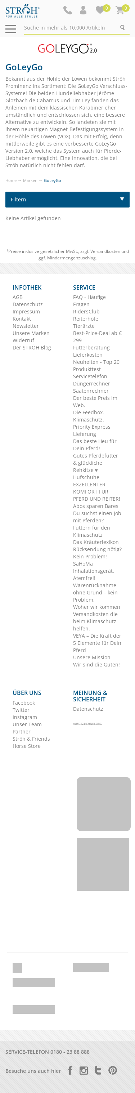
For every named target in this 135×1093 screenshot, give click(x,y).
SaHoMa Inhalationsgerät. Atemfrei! (93, 570)
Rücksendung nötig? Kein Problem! (97, 553)
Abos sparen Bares (95, 506)
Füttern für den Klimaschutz (91, 531)
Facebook (24, 702)
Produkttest (87, 369)
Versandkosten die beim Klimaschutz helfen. (95, 621)
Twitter (21, 709)
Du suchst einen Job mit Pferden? (97, 517)
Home (11, 180)
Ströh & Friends (31, 738)
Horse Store (27, 745)
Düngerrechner (91, 383)
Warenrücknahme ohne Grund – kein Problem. (95, 592)
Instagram (25, 717)
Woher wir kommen (96, 606)
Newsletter (26, 325)
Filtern (67, 199)
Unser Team (27, 724)
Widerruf (23, 340)
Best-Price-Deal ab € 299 (97, 337)
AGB (18, 297)
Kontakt (22, 318)
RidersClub (86, 311)
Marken (30, 180)
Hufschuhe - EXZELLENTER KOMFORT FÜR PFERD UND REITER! (96, 488)
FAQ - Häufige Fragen (89, 301)
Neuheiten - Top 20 (96, 361)
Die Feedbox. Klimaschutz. (88, 416)
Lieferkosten (88, 354)
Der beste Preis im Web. (95, 401)
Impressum (26, 311)
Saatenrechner (91, 390)
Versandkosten (105, 251)
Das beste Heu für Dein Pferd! (95, 445)
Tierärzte (84, 325)
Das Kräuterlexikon (96, 542)
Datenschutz (28, 304)
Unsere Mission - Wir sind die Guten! (96, 661)
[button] (84, 10)
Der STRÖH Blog (32, 347)
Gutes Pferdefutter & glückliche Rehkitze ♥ (95, 462)
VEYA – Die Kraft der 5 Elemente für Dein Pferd (97, 642)
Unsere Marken (31, 333)
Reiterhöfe (85, 318)
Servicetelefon (90, 376)
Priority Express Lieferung (92, 430)
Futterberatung (91, 347)
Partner (22, 731)
